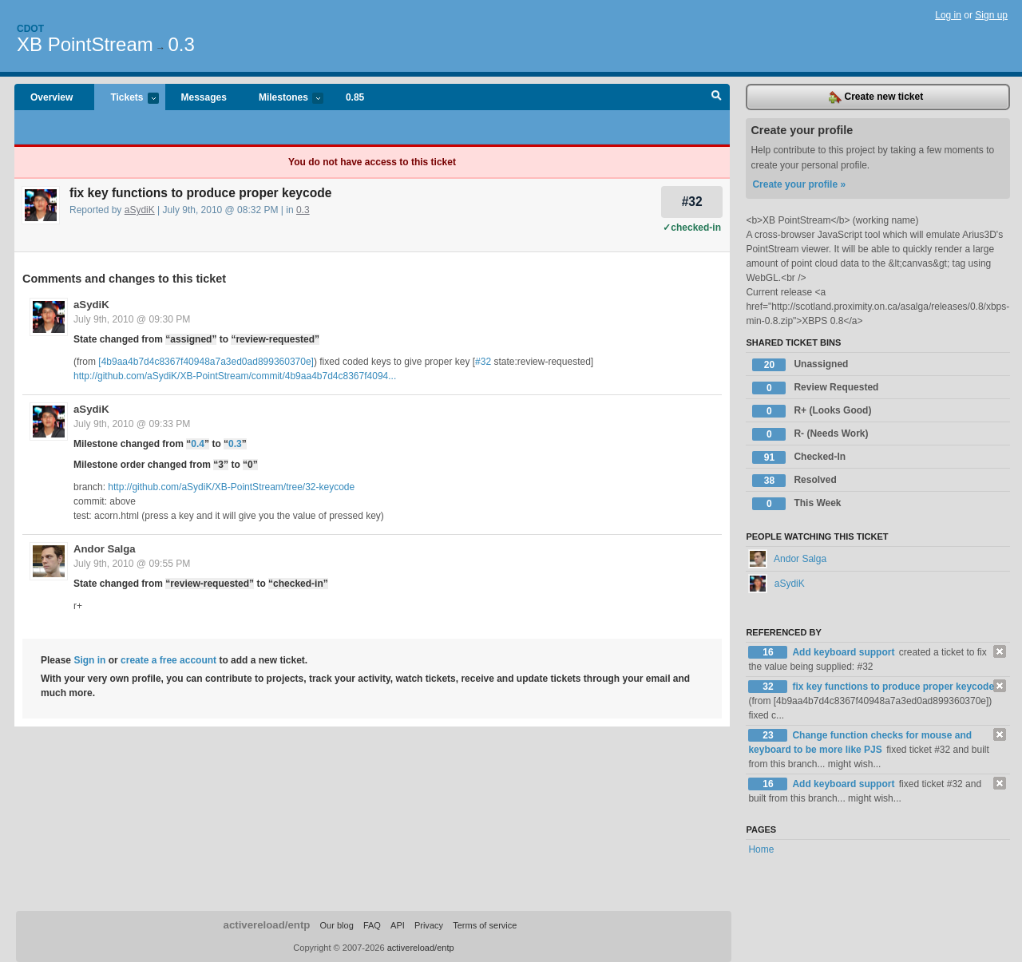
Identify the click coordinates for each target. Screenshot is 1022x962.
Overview (51, 97)
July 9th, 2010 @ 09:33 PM (131, 424)
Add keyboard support (844, 652)
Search (716, 97)
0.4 (197, 443)
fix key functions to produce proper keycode (893, 686)
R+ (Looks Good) (811, 411)
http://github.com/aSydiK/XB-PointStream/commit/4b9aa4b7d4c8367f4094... (234, 376)
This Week (796, 503)
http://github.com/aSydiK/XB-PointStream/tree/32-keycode (231, 487)
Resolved (794, 480)
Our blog (336, 925)
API (397, 925)
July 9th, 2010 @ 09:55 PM (131, 563)
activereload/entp (267, 925)
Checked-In (799, 457)
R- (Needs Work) (810, 434)
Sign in (89, 660)
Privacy (428, 925)
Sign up (991, 15)
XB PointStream (85, 44)
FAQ (372, 925)
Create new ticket (876, 97)
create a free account (168, 660)
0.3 (181, 44)
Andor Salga (104, 549)
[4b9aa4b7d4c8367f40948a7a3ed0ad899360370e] (206, 361)
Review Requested (815, 388)
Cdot (30, 28)
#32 (692, 201)
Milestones (283, 98)
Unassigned (800, 364)
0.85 (355, 97)
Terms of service (485, 925)
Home (761, 849)
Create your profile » (799, 184)
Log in (948, 15)
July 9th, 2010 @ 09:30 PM (131, 319)
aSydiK (140, 210)
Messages (204, 97)
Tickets (126, 98)
